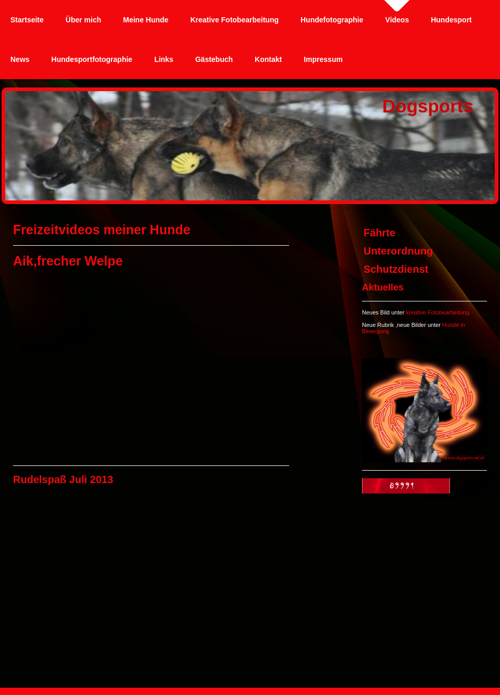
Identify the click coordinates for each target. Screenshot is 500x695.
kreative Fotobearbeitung (437, 312)
